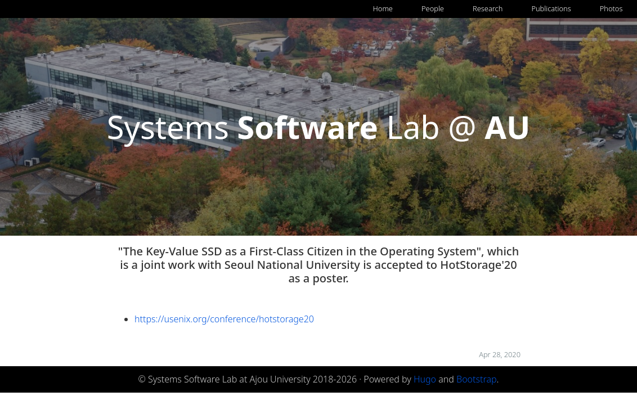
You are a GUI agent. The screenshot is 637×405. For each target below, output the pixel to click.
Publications (551, 8)
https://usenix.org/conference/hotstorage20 (224, 319)
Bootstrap (476, 379)
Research (488, 8)
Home (383, 8)
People (432, 8)
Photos (611, 8)
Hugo (425, 379)
